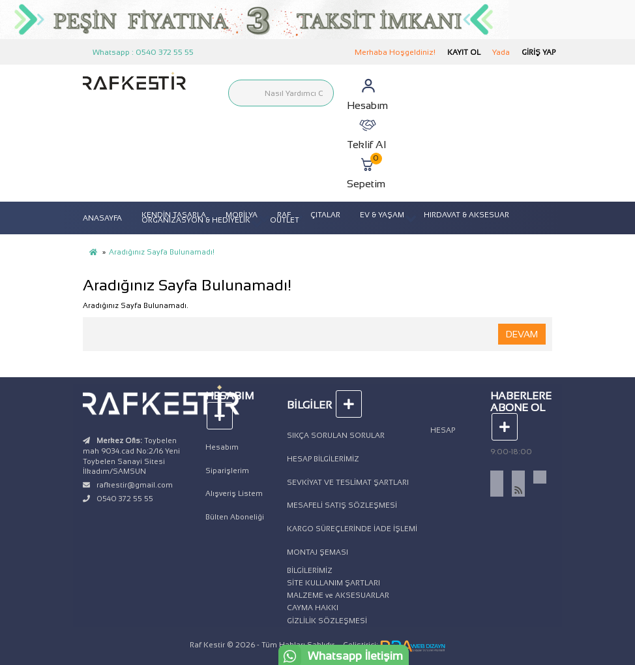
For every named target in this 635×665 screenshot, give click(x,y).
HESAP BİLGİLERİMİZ (323, 459)
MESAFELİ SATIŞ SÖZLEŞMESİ (342, 505)
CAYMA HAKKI (312, 607)
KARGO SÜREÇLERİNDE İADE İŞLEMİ (352, 529)
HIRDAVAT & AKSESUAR (466, 215)
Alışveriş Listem (234, 493)
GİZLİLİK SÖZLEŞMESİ (327, 621)
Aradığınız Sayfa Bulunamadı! (161, 252)
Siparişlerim (227, 470)
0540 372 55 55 (124, 499)
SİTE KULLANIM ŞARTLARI (333, 583)
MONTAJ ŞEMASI (317, 552)
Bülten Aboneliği (234, 517)
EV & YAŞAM (382, 215)
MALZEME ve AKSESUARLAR (338, 595)
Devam (522, 334)
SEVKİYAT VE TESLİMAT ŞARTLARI (348, 482)
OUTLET (284, 220)
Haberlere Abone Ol (521, 411)
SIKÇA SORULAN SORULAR (336, 435)
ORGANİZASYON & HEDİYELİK (195, 220)
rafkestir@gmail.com (134, 485)
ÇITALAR (325, 215)
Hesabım (222, 447)
